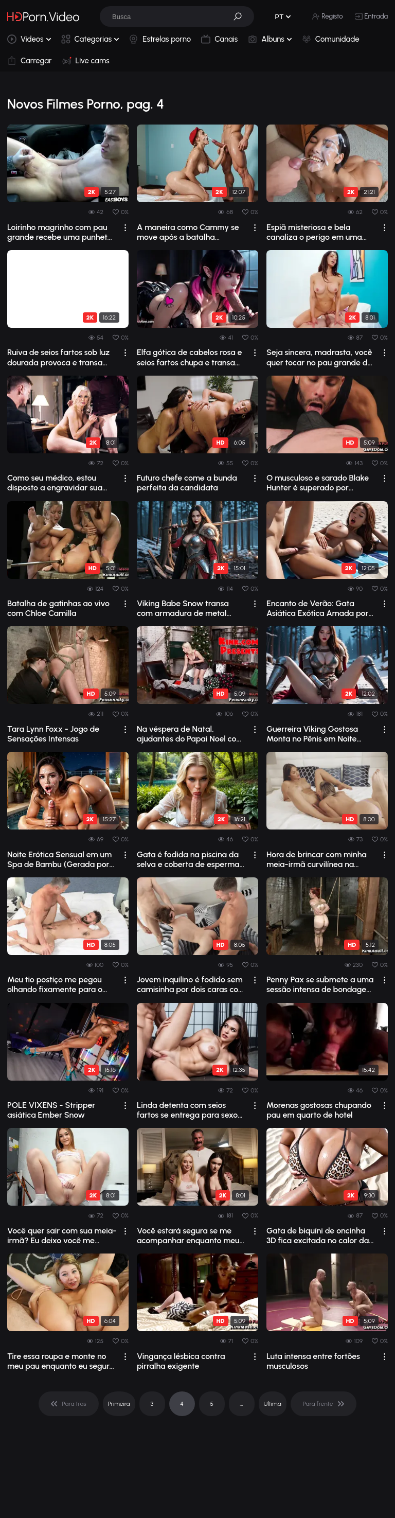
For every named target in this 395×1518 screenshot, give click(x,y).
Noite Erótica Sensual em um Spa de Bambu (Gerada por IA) (59, 859)
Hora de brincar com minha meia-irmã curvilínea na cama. (316, 859)
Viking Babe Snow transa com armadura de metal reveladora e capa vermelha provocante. (189, 608)
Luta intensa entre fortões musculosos (313, 1361)
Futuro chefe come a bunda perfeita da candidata (187, 482)
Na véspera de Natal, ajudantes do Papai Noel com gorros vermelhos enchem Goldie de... (190, 734)
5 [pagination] (211, 1403)
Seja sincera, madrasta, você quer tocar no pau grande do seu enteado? (319, 357)
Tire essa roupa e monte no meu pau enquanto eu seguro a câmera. (60, 1361)
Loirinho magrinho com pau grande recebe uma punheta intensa (59, 232)
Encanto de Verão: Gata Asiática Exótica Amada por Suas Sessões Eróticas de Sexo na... (317, 608)
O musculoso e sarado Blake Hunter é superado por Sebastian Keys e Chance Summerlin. (317, 482)
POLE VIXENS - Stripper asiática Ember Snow (51, 1110)
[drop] (125, 227)
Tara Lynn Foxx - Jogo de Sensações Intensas (53, 734)
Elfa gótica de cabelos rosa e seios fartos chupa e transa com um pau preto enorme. (189, 357)
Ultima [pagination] (272, 1403)
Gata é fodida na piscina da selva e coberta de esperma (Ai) (188, 859)
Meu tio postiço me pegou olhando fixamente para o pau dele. (54, 984)
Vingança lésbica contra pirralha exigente (181, 1361)
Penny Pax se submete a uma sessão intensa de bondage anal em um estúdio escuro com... (319, 984)
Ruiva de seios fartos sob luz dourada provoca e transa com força (58, 357)
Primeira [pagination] (119, 1403)
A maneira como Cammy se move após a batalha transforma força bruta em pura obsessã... (188, 232)
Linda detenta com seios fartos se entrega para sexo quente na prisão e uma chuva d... (187, 1110)
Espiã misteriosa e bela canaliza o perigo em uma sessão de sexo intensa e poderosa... (314, 232)
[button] (241, 16)
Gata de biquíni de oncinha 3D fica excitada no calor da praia (317, 1235)
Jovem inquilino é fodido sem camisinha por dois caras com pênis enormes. (191, 984)
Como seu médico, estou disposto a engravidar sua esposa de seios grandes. (54, 482)
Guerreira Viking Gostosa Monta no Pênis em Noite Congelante (312, 734)
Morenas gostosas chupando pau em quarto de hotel (318, 1110)
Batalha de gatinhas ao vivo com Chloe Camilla (58, 608)
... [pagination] (241, 1403)
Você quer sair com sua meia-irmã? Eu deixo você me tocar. (61, 1235)
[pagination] (69, 1403)
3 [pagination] (152, 1403)
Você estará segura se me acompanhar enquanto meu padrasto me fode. (188, 1235)
